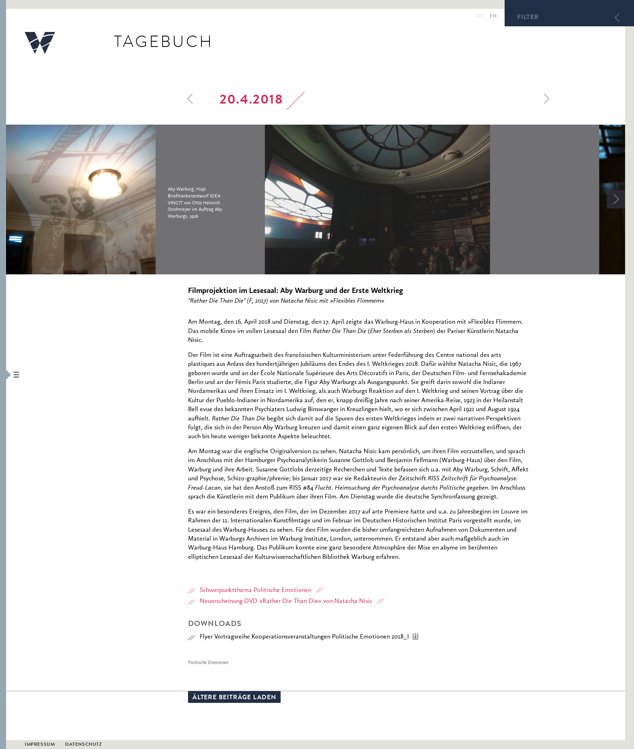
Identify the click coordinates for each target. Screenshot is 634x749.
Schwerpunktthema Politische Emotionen (255, 590)
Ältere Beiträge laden (234, 698)
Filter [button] (528, 18)
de (479, 16)
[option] (135, 199)
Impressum (40, 745)
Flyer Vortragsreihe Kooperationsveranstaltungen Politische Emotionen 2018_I (304, 637)
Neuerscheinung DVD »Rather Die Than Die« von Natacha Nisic (286, 601)
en (493, 16)
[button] (3, 374)
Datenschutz (83, 745)
